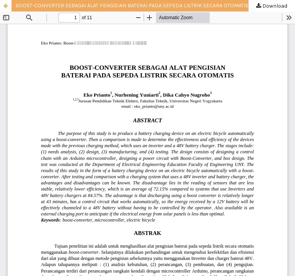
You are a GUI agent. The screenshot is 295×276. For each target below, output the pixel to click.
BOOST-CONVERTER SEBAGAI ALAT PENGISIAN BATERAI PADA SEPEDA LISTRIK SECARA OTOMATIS (132, 5)
